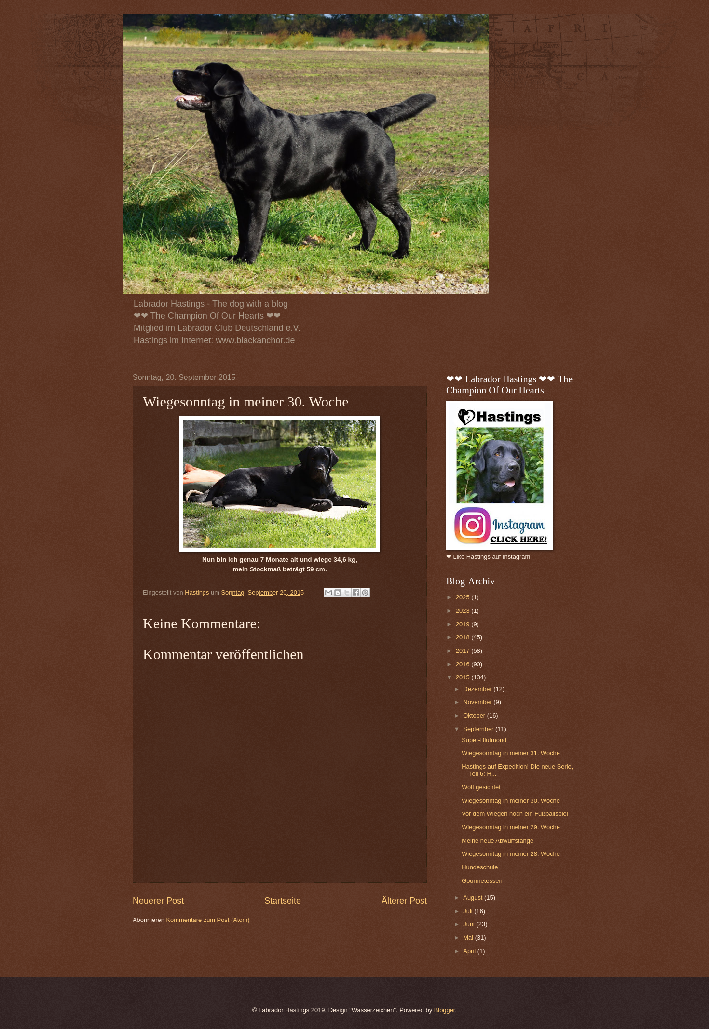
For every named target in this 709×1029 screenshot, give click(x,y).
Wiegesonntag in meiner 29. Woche (511, 827)
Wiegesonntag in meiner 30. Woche (511, 800)
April (470, 951)
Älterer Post (404, 901)
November (478, 701)
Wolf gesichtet (481, 787)
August (473, 897)
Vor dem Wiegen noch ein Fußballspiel (515, 813)
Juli (468, 911)
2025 (463, 597)
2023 (463, 610)
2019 (463, 624)
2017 (463, 650)
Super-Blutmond (484, 740)
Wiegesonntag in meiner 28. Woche (511, 853)
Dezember (478, 688)
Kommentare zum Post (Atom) (207, 919)
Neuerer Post (158, 901)
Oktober (475, 715)
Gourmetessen (482, 880)
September (479, 728)
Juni (469, 924)
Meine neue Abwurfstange (497, 840)
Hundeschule (480, 867)
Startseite (282, 901)
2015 (463, 677)
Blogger (444, 1010)
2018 (463, 637)
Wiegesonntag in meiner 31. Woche (511, 753)
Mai (469, 937)
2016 (463, 664)
